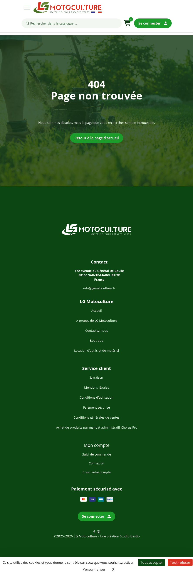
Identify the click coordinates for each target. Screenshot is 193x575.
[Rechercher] (72, 23)
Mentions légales (96, 387)
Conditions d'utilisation (96, 397)
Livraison (96, 377)
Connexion (96, 463)
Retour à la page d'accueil (96, 138)
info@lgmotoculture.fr (99, 288)
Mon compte (96, 445)
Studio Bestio (130, 536)
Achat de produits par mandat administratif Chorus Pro (96, 427)
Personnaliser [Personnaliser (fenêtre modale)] (94, 569)
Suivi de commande (96, 454)
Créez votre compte (96, 472)
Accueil (96, 310)
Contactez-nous (96, 330)
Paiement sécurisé (96, 407)
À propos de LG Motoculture (96, 320)
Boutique (96, 340)
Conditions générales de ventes (96, 417)
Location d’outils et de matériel (96, 350)
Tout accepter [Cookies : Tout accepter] (151, 562)
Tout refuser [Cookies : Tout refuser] (180, 562)
